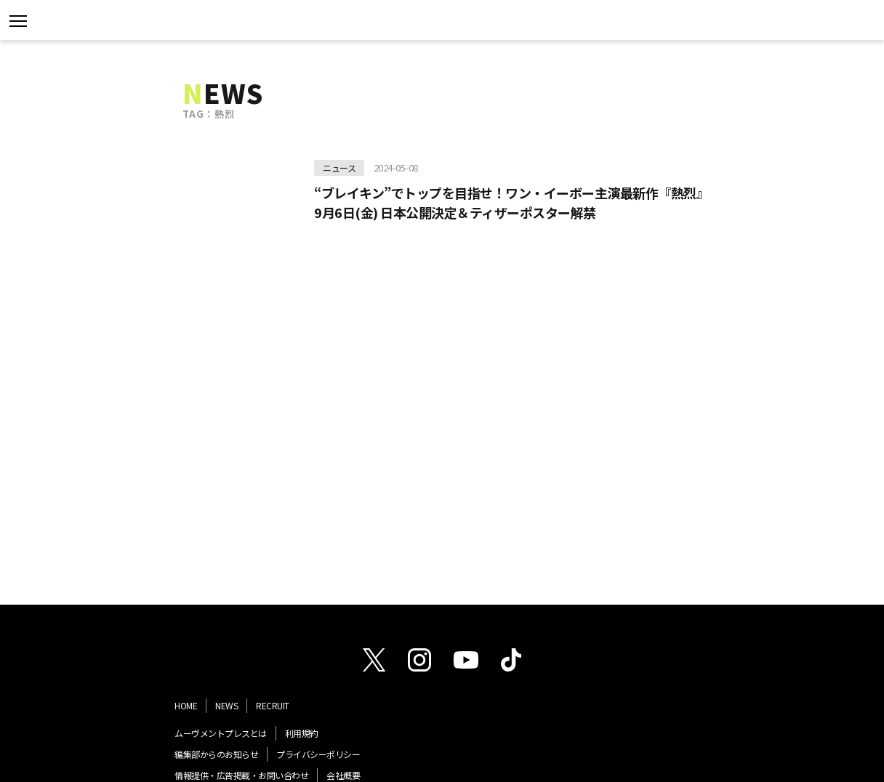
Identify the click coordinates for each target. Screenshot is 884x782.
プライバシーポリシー (318, 754)
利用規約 (301, 733)
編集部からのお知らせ (216, 754)
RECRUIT (272, 705)
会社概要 (343, 775)
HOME (185, 705)
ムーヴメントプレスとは (220, 733)
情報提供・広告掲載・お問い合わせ (241, 775)
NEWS (226, 705)
